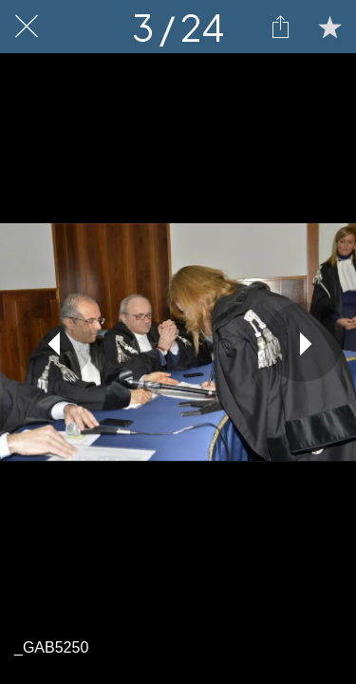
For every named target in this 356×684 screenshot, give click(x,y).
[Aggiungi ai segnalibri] (329, 26)
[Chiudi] (26, 26)
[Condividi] (280, 26)
